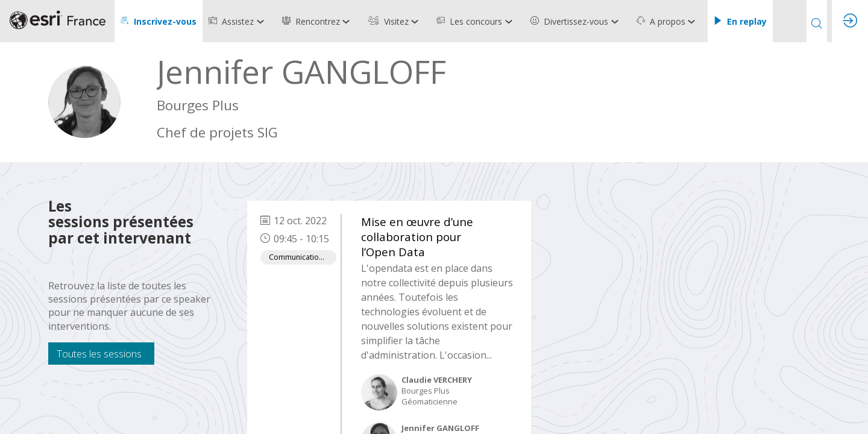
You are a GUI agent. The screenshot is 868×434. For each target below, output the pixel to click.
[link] (239, 21)
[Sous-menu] (262, 22)
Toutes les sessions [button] (99, 353)
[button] (159, 21)
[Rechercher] (817, 21)
